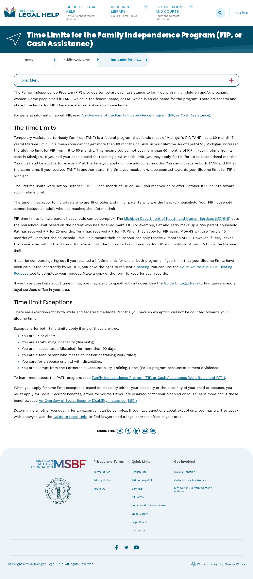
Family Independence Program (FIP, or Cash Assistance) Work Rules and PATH (158, 378)
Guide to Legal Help (181, 284)
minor (179, 93)
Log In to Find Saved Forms (149, 505)
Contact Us (139, 530)
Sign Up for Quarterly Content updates (193, 490)
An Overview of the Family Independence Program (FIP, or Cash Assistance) (145, 115)
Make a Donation (184, 472)
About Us (99, 489)
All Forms (138, 497)
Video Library (140, 514)
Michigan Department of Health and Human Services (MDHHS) (177, 219)
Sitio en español (142, 480)
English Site (139, 472)
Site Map (137, 489)
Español (241, 13)
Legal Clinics (139, 522)
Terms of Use (101, 472)
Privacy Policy (102, 480)
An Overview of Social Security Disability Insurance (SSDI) (88, 401)
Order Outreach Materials (190, 480)
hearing (143, 267)
